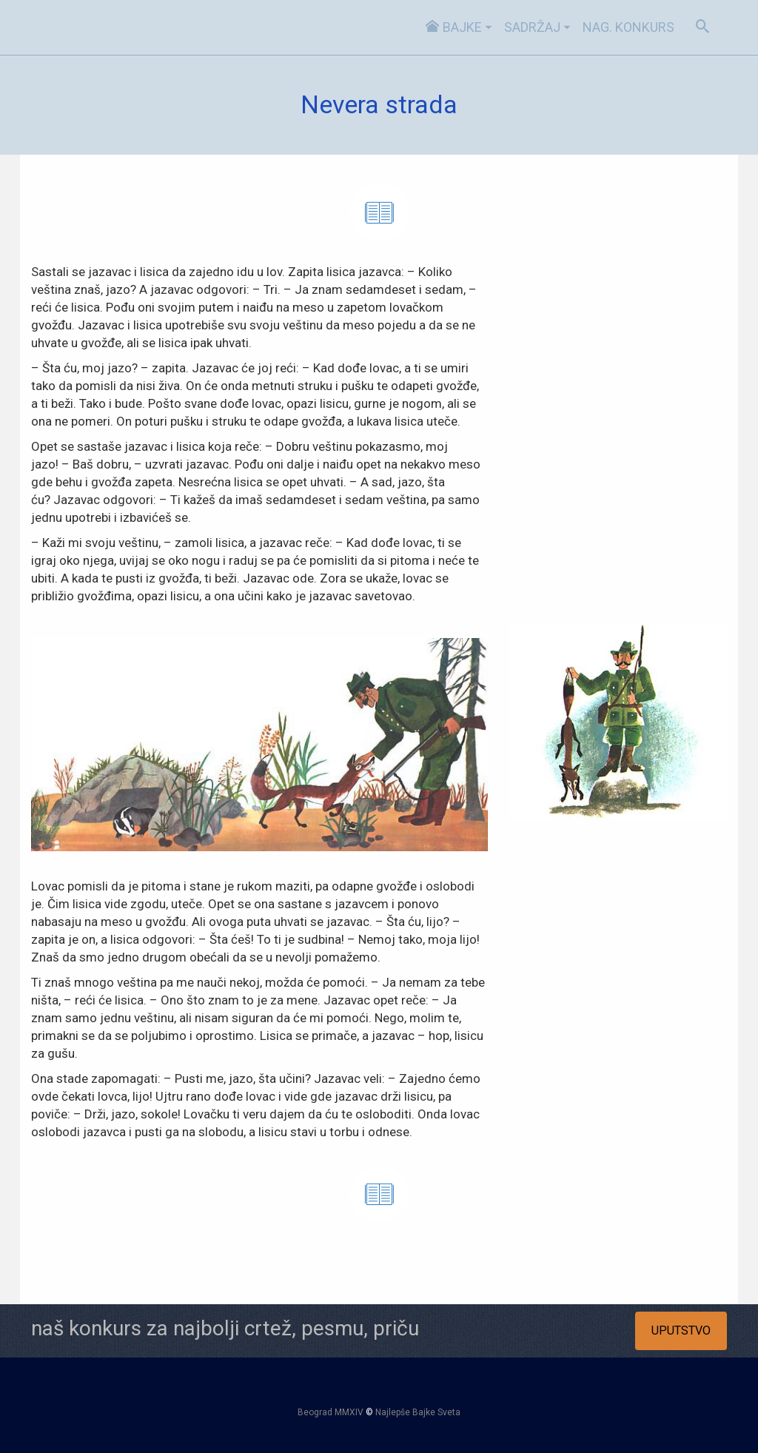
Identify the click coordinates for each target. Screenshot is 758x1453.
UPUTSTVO (681, 1330)
